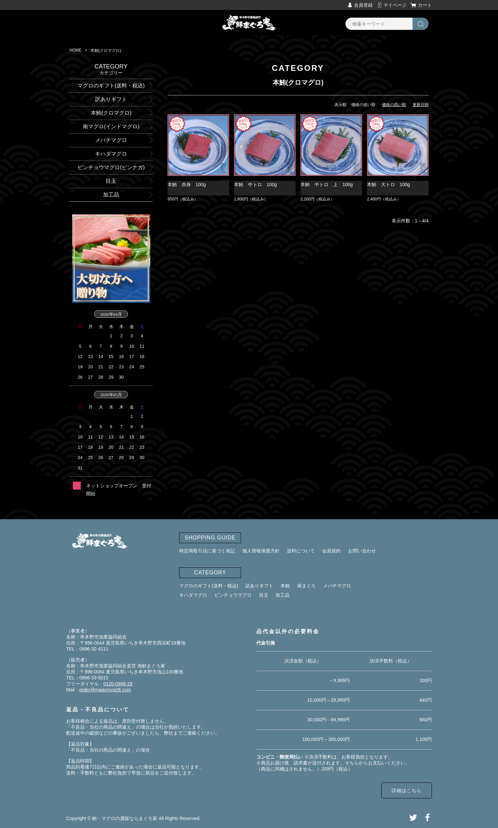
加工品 (283, 595)
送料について (301, 550)
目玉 (263, 595)
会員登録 (363, 5)
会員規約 (331, 550)
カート (425, 5)
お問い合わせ (362, 550)
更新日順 (421, 104)
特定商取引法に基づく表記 (207, 550)
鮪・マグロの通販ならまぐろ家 (124, 818)
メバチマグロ (337, 585)
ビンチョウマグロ (233, 595)
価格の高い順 (394, 104)
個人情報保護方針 (261, 550)
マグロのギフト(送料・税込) (208, 585)
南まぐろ (306, 585)
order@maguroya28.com (105, 689)
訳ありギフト (259, 585)
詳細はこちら (407, 790)
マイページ (395, 5)
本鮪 (285, 585)
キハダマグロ (193, 595)
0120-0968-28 (117, 683)
